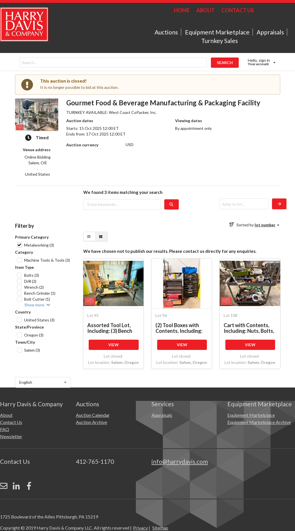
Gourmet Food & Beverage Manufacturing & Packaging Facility (163, 103)
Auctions (166, 32)
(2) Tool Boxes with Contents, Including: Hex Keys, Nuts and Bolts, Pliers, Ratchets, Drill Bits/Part (181, 327)
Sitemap (160, 503)
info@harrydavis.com (179, 461)
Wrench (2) (34, 287)
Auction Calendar (93, 415)
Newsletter (11, 436)
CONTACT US (237, 10)
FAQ (4, 429)
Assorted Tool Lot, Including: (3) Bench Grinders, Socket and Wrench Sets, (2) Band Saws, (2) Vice (112, 327)
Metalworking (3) (39, 245)
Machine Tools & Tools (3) (47, 260)
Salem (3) (32, 350)
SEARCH (225, 62)
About (6, 415)
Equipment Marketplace (217, 32)
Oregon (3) (33, 335)
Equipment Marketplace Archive (259, 422)
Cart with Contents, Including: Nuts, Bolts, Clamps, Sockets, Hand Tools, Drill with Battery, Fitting (250, 327)
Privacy (140, 503)
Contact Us (11, 422)
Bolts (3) (31, 275)
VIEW (113, 344)
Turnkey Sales (219, 40)
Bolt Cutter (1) (37, 299)
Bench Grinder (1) (39, 293)
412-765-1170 (95, 461)
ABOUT (205, 10)
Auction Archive (91, 422)
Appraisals (270, 32)
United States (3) (39, 319)
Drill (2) (30, 281)
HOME (182, 10)
